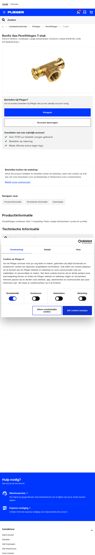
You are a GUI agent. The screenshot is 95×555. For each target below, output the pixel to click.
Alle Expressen (8, 544)
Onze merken (8, 553)
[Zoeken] (51, 20)
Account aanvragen (47, 122)
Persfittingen (52, 26)
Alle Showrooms (9, 548)
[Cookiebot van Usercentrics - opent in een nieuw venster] (80, 242)
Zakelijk (5, 4)
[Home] (3, 26)
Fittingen (36, 26)
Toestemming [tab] (16, 249)
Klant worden (8, 535)
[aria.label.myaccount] (78, 12)
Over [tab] (78, 249)
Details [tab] (47, 249)
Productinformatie (12, 202)
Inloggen (47, 112)
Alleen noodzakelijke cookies (47, 310)
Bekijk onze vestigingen (18, 182)
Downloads (58, 202)
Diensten (6, 539)
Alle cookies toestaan (77, 310)
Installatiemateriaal (18, 26)
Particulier (14, 4)
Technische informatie (37, 202)
